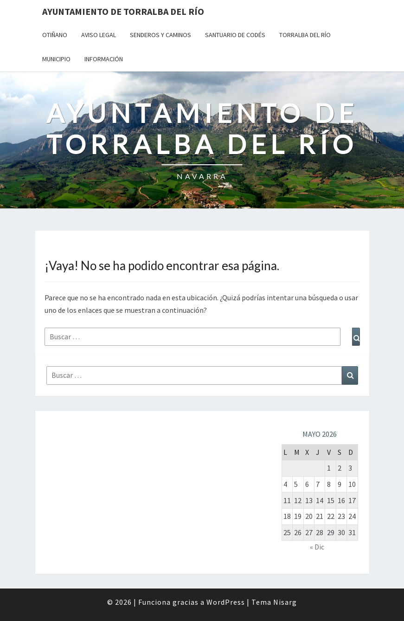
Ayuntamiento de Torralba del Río (123, 11)
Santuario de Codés (235, 35)
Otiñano (54, 35)
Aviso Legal (98, 35)
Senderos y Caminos (160, 35)
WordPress (225, 602)
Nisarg (285, 602)
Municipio (56, 59)
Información (103, 59)
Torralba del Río (305, 35)
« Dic (317, 546)
